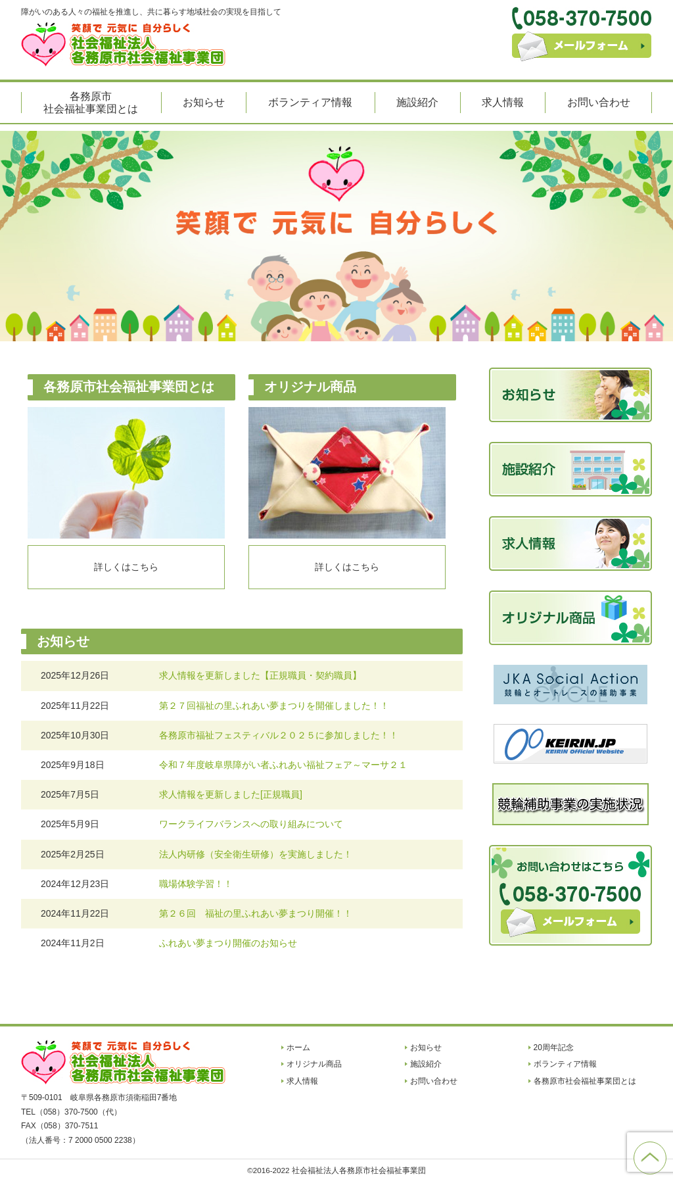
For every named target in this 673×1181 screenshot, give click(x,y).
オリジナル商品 (314, 1064)
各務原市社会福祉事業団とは (90, 102)
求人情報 (503, 102)
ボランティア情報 (310, 102)
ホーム (298, 1047)
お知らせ (204, 102)
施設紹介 (417, 102)
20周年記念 (554, 1047)
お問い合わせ (598, 102)
